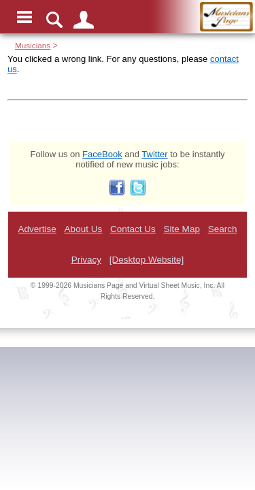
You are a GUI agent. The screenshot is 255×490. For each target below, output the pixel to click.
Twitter (154, 154)
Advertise (37, 229)
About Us (84, 229)
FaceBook (102, 154)
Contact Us (133, 229)
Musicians (32, 45)
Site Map (182, 229)
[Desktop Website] (146, 260)
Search (222, 229)
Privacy (86, 260)
